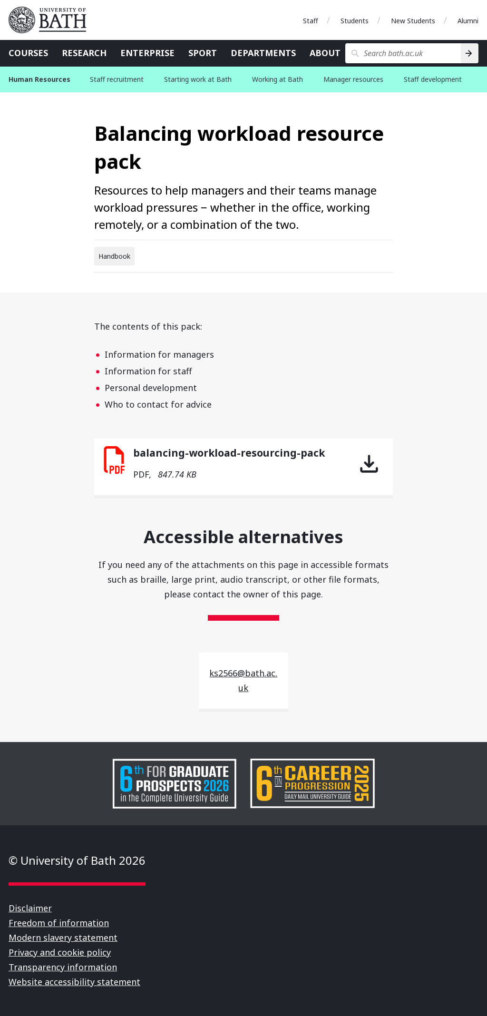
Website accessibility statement (74, 981)
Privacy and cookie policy (60, 952)
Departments (263, 53)
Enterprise (147, 53)
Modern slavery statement (63, 937)
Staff (310, 20)
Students (355, 20)
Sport (202, 53)
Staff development (433, 79)
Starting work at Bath (198, 79)
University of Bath (51, 20)
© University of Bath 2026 (77, 860)
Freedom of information (59, 922)
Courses (28, 53)
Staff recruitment (117, 79)
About (325, 53)
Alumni (468, 20)
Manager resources (353, 79)
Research (84, 53)
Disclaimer (30, 908)
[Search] (469, 53)
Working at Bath (277, 79)
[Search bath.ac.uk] (403, 53)
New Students (413, 20)
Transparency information (63, 967)
